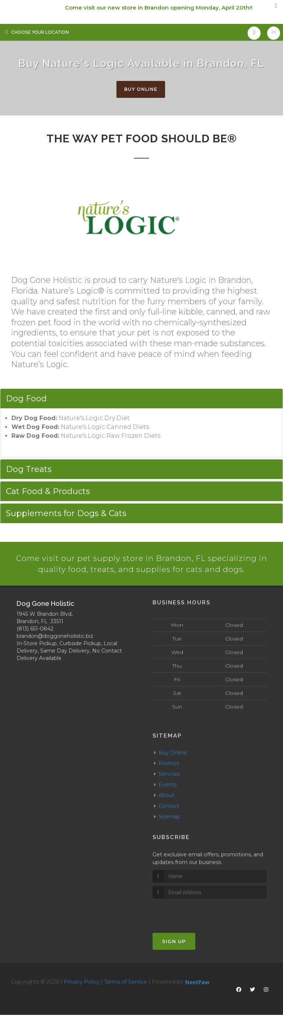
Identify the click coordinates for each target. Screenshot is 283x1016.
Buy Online (140, 89)
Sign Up (174, 942)
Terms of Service (125, 983)
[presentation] (192, 913)
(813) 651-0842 (35, 630)
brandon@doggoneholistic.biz (55, 637)
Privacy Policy (81, 983)
